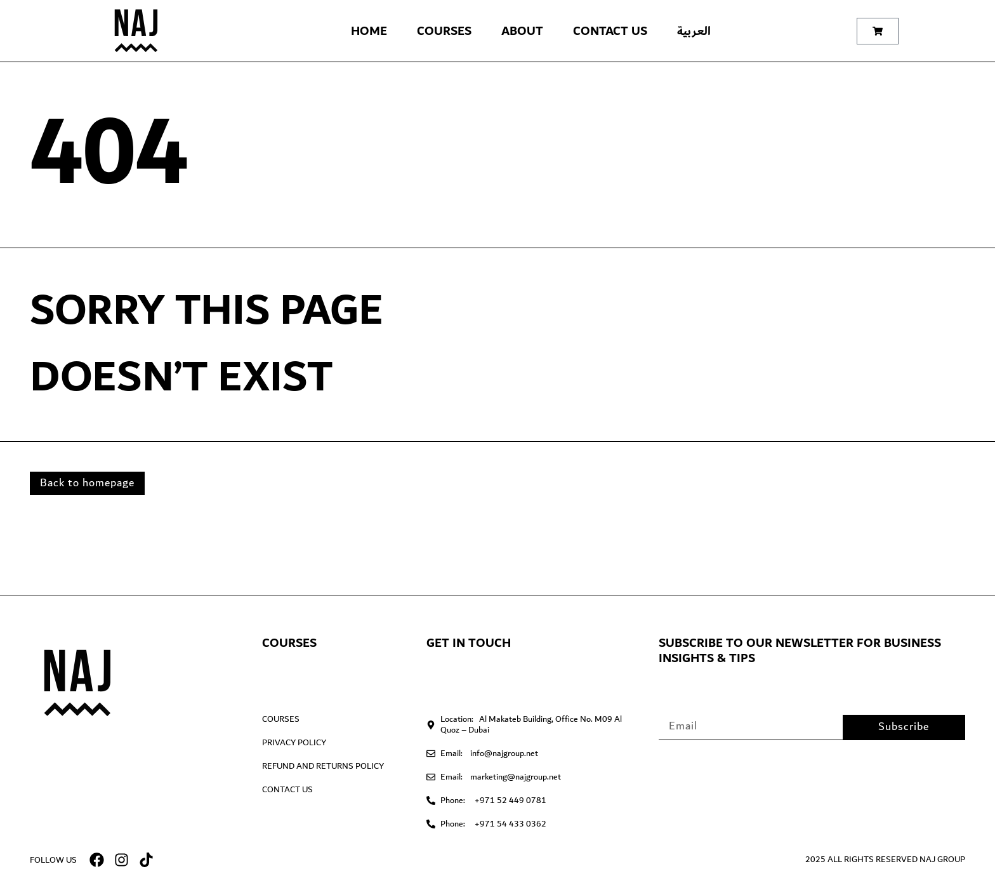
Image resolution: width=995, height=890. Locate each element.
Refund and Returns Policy (323, 766)
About (522, 31)
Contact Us (610, 31)
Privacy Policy (294, 743)
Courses (444, 31)
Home (369, 31)
